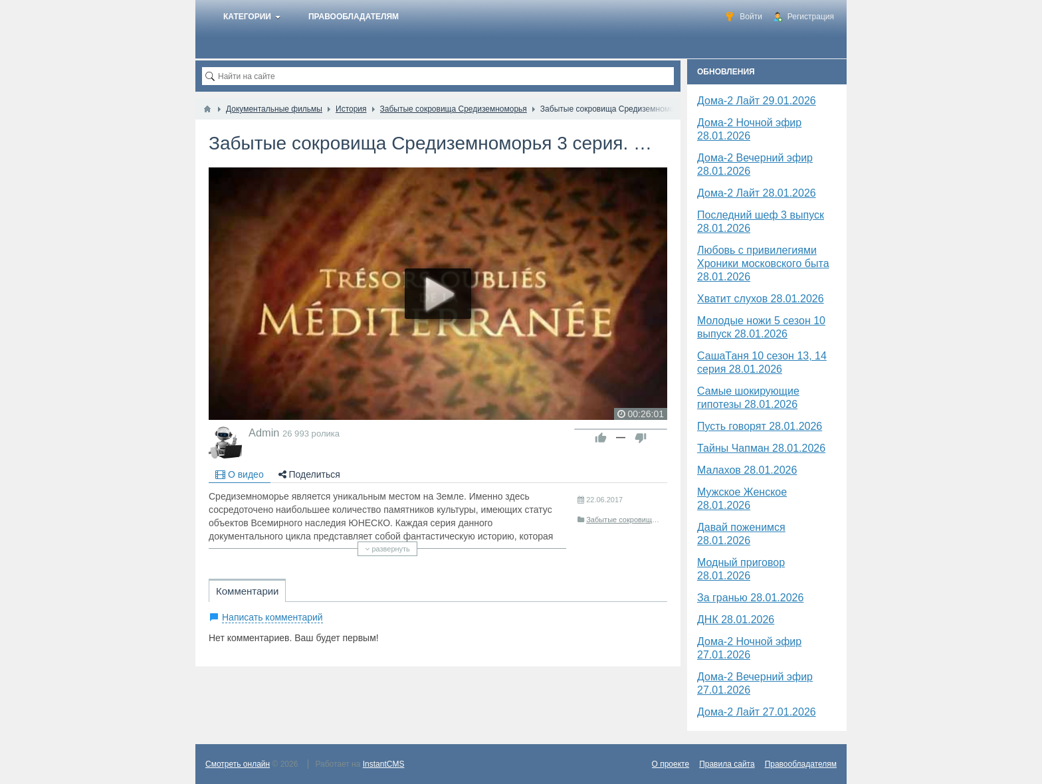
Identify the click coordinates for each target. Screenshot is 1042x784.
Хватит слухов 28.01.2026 (760, 298)
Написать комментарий (272, 617)
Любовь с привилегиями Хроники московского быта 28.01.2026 (763, 263)
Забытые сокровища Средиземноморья (653, 520)
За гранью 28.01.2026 (750, 597)
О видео (239, 474)
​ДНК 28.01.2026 (735, 619)
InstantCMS (384, 764)
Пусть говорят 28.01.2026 (759, 426)
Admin (264, 433)
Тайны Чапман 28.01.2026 (761, 448)
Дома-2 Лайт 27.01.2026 (756, 712)
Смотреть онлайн (237, 764)
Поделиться (309, 474)
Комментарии (247, 591)
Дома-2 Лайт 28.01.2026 (756, 193)
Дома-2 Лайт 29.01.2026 (756, 100)
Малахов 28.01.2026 (747, 470)
